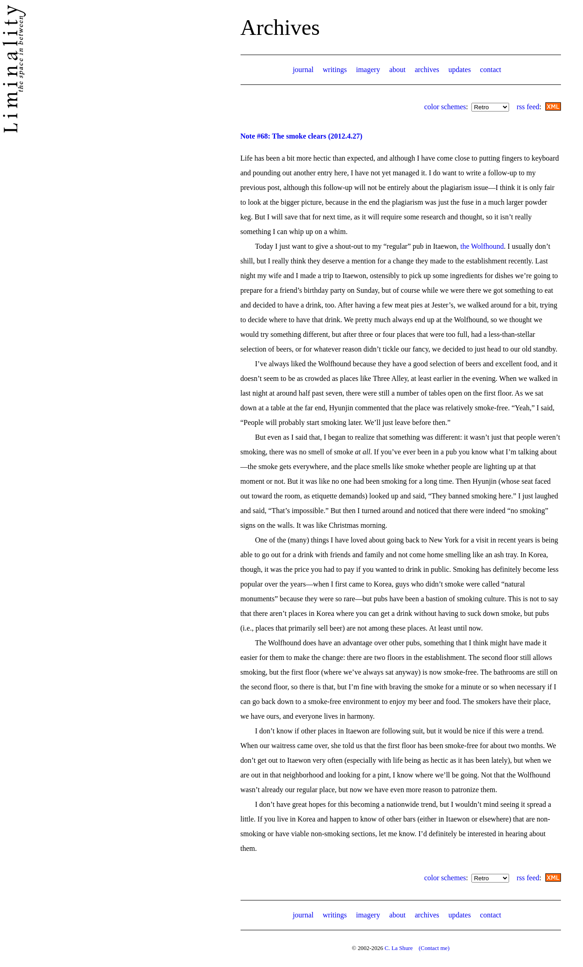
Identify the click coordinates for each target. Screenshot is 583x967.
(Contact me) (434, 948)
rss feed (527, 107)
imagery (368, 69)
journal (303, 69)
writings (335, 69)
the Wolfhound (482, 246)
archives (427, 69)
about (397, 69)
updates (459, 69)
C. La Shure (399, 948)
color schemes (445, 107)
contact (490, 69)
